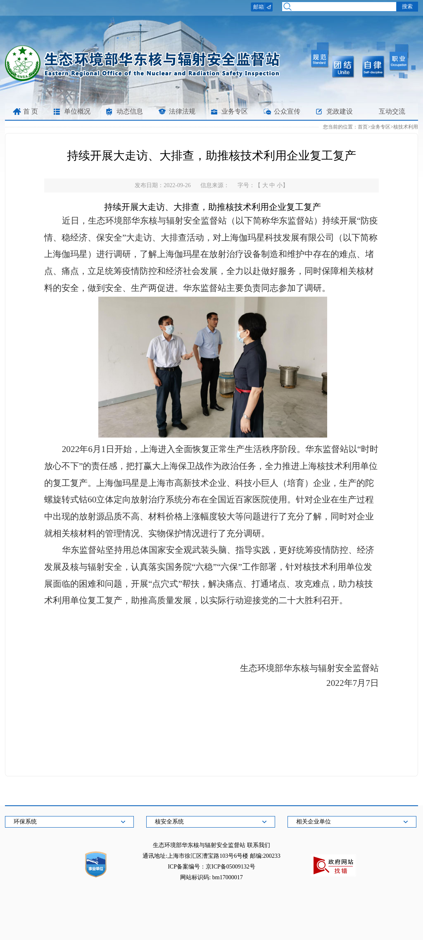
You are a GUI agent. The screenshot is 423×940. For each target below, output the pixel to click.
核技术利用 (405, 127)
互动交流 (392, 111)
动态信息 (129, 111)
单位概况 (77, 111)
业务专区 (234, 111)
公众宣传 (287, 111)
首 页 (30, 111)
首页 (363, 127)
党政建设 (339, 111)
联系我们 (258, 845)
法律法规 (182, 111)
